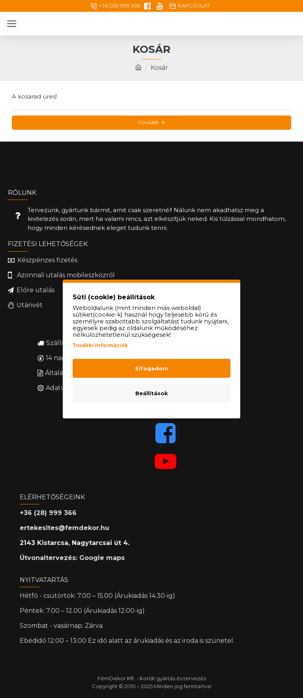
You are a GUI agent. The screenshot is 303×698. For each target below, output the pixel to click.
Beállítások (151, 393)
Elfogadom (151, 368)
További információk (100, 345)
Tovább (148, 122)
